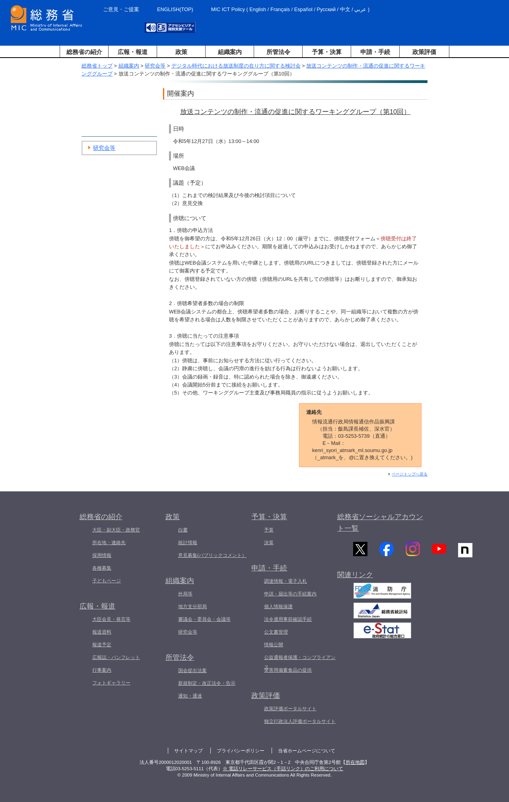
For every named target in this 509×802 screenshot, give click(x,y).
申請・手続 (375, 51)
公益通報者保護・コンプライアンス (300, 662)
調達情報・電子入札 (285, 581)
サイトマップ (188, 750)
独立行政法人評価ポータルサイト (300, 721)
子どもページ (106, 581)
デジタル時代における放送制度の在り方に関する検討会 (236, 66)
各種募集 (101, 568)
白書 (183, 530)
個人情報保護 (278, 606)
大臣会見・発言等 (111, 619)
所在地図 (355, 762)
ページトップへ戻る (409, 474)
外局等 (185, 594)
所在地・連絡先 (109, 542)
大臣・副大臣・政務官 (116, 530)
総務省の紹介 (84, 51)
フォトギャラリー (111, 683)
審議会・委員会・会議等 (204, 619)
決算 (269, 542)
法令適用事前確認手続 (288, 619)
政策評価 (424, 51)
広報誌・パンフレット (116, 657)
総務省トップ (97, 66)
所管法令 (278, 51)
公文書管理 (276, 632)
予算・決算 (327, 51)
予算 (269, 530)
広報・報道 (133, 51)
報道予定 (101, 644)
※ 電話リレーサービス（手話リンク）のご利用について (283, 768)
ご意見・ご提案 (121, 9)
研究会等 (155, 66)
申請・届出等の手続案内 (290, 594)
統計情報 (187, 542)
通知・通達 (190, 696)
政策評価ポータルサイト (290, 708)
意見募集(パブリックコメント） (212, 555)
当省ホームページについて (306, 750)
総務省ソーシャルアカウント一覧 (380, 522)
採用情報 (101, 555)
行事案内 (101, 670)
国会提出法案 (192, 670)
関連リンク (355, 579)
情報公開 (273, 644)
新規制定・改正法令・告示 (206, 683)
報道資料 (101, 632)
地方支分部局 (192, 606)
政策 (181, 51)
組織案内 (230, 51)
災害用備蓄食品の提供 (288, 670)
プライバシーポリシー (240, 750)
